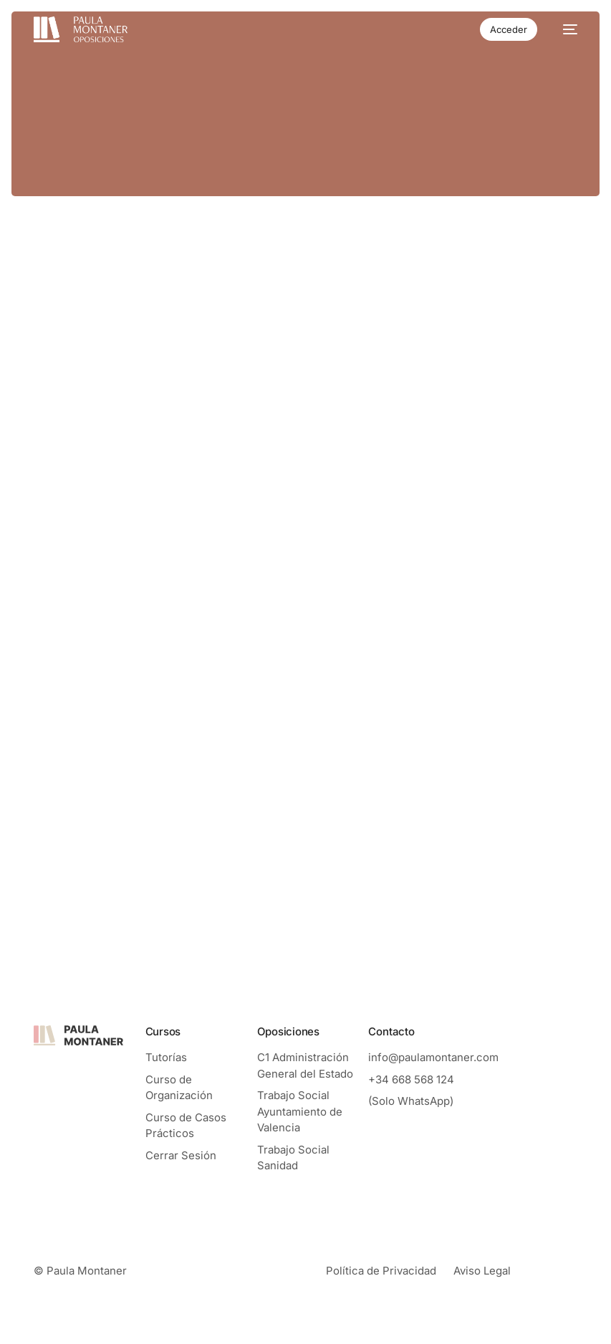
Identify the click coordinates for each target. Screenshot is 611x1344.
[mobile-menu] (564, 29)
